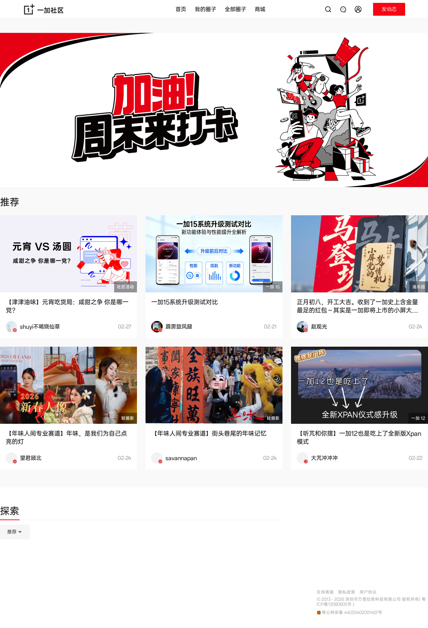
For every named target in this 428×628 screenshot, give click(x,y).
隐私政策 (346, 592)
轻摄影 (127, 418)
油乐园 (418, 287)
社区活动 (125, 287)
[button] (359, 9)
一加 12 (418, 418)
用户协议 (368, 592)
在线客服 (325, 592)
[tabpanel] (141, 567)
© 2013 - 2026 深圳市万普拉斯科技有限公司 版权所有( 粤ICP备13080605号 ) (371, 602)
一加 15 (273, 287)
